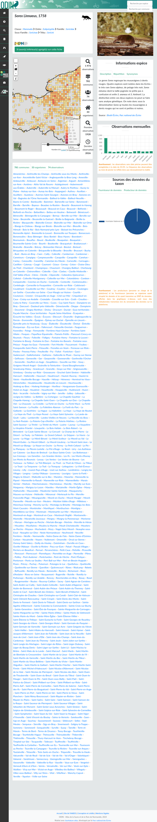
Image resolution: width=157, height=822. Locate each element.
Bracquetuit (49, 247)
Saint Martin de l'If (32, 682)
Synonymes (133, 74)
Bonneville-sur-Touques (48, 236)
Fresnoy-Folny (36, 362)
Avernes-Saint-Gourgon (68, 194)
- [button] (16, 73)
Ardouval (42, 181)
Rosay (16, 602)
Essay (68, 330)
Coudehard (68, 292)
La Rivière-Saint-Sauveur (71, 435)
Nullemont (20, 560)
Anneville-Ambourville (24, 181)
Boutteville (35, 247)
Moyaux (62, 546)
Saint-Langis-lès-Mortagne (51, 668)
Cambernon (62, 257)
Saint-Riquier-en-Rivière (46, 724)
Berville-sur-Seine (50, 219)
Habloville (28, 386)
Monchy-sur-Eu (53, 522)
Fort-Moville (50, 355)
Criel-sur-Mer (43, 302)
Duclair (68, 316)
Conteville (18, 288)
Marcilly (50, 501)
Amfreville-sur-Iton (22, 177)
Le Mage (17, 452)
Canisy (18, 264)
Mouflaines (62, 543)
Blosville (57, 229)
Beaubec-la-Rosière (73, 205)
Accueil (58, 813)
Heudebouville (68, 393)
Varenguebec (26, 790)
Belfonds (39, 212)
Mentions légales (103, 813)
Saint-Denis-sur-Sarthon (36, 626)
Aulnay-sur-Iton (49, 191)
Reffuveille (27, 592)
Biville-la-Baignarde (33, 222)
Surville (56, 755)
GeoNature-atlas (71, 820)
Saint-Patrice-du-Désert (63, 706)
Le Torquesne (53, 480)
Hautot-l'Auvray (21, 390)
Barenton (70, 201)
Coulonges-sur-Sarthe (62, 295)
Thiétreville (19, 766)
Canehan (86, 261)
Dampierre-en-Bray (72, 309)
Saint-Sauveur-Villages (49, 731)
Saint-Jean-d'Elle (65, 661)
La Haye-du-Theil (70, 424)
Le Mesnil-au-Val (70, 452)
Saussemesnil (30, 748)
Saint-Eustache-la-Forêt (52, 644)
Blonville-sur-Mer (42, 229)
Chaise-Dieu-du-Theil (25, 271)
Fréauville (45, 358)
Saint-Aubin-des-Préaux (72, 609)
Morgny (77, 536)
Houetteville (78, 400)
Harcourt (39, 386)
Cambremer (76, 257)
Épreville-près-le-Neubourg (49, 330)
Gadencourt (19, 365)
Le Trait (66, 480)
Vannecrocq (67, 787)
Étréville (40, 334)
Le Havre (71, 449)
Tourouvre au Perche (23, 776)
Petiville (55, 571)
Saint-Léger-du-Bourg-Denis (50, 672)
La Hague (86, 421)
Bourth (24, 247)
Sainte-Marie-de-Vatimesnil (72, 637)
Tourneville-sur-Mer (71, 773)
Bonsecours (68, 236)
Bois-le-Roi (84, 229)
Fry (60, 362)
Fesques (67, 341)
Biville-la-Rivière (53, 222)
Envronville (45, 327)
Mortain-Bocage (83, 539)
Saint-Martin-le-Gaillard (62, 689)
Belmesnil (28, 215)
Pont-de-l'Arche (53, 578)
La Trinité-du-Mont (31, 438)
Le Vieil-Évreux (34, 484)
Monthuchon (19, 529)
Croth (58, 306)
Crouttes (67, 306)
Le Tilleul (29, 480)
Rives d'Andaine (21, 595)
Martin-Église (65, 504)
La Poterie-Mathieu (47, 435)
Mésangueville (40, 515)
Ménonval (52, 511)
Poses (82, 581)
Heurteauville (33, 396)
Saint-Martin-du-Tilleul (30, 686)
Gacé (86, 362)
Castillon (30, 268)
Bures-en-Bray (20, 257)
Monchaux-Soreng (34, 522)
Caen (32, 257)
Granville (69, 379)
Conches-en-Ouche (70, 285)
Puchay (25, 585)
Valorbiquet (29, 787)
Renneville (61, 592)
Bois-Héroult (69, 229)
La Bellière (75, 407)
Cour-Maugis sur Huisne (33, 299)
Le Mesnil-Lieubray (50, 456)
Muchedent (74, 546)
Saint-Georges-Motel (61, 647)
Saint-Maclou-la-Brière (35, 675)
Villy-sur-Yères (75, 801)
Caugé (50, 268)
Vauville (82, 790)
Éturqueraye (52, 334)
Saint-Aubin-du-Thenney (25, 612)
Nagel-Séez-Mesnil (22, 550)
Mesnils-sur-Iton (41, 518)
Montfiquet (71, 525)
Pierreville (68, 574)
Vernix (70, 794)
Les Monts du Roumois (42, 473)
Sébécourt (54, 748)
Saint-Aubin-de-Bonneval (45, 609)
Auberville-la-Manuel (63, 187)
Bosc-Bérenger (20, 240)
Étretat (30, 334)
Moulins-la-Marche (80, 543)
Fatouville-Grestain (22, 337)
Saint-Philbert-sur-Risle (45, 710)
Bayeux (57, 205)
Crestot (74, 299)
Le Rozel (69, 463)
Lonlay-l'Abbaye (76, 487)
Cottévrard (54, 292)
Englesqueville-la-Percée (25, 327)
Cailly (40, 257)
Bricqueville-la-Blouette (36, 254)
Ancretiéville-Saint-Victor (47, 177)
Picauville (66, 571)
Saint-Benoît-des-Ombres (75, 612)
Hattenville (51, 386)
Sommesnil (30, 755)
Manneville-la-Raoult (75, 494)
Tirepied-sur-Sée (21, 769)
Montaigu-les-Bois (22, 525)
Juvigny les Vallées (58, 407)
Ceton (87, 268)
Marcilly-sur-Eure (65, 501)
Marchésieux (37, 501)
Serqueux (18, 752)
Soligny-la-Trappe (72, 752)
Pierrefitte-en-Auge (51, 574)
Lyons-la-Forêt (44, 491)
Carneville (76, 264)
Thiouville (31, 766)
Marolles (38, 504)
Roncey (62, 598)
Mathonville (19, 508)
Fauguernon (41, 337)
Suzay (65, 755)
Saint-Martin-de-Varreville (57, 682)
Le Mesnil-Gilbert (30, 456)
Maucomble (33, 508)
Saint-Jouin (82, 665)
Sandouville (60, 745)
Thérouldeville (65, 762)
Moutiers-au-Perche (46, 546)
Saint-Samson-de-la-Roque (63, 727)
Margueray (81, 501)
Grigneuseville (22, 383)
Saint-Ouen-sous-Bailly (25, 706)
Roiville (79, 595)
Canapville (62, 261)
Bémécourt (40, 215)
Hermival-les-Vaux (34, 393)
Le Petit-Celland (75, 459)
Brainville (76, 247)
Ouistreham (28, 564)
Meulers (56, 518)
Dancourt (18, 313)
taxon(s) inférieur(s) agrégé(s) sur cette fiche (39, 49)
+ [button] (16, 66)
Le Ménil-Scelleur (51, 452)
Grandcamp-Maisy (40, 379)
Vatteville (52, 790)
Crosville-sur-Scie (44, 306)
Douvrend (18, 316)
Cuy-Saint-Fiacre (52, 309)
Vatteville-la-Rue (67, 790)
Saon (70, 745)
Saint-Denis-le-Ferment (60, 623)
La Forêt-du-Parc (42, 421)
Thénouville (50, 762)
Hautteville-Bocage (60, 390)
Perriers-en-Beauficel (75, 567)
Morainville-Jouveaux (60, 536)
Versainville (81, 794)
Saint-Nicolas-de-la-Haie (47, 696)
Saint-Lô (17, 675)
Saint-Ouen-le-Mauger (56, 703)
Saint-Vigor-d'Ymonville (71, 741)
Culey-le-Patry (81, 306)
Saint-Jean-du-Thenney (63, 665)
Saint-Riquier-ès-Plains (72, 724)
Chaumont (71, 271)
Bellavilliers (73, 212)
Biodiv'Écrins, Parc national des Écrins (125, 115)
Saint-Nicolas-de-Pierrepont (76, 696)
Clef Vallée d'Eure (42, 278)
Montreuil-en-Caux (68, 532)
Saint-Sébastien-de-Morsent (77, 731)
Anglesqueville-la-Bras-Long (76, 177)
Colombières (25, 285)
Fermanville (75, 337)
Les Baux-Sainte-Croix (72, 466)
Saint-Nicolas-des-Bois (26, 699)
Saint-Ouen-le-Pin (79, 703)
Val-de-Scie (66, 783)
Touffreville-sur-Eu (49, 773)
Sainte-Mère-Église (47, 640)
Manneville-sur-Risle (23, 497)
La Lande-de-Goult (57, 428)
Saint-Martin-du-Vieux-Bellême (60, 686)
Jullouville (42, 407)
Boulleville (38, 243)
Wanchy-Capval (33, 804)
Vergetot (34, 794)
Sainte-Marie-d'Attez (46, 637)
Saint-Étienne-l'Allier (69, 640)
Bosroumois (77, 240)
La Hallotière (21, 424)
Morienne (35, 539)
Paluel (42, 567)
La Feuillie (81, 417)
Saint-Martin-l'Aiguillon (36, 689)
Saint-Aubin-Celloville (71, 605)
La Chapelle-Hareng (59, 410)
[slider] (48, 144)
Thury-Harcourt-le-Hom (50, 766)
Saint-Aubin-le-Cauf (50, 612)
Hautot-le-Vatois (39, 390)
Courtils (51, 299)
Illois (51, 403)
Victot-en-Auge (78, 797)
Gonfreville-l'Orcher (23, 372)
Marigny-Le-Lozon (22, 504)
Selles (64, 748)
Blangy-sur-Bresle (22, 229)
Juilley (32, 407)
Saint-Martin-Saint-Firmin (37, 693)
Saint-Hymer (21, 658)
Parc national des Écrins (102, 820)
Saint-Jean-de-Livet (45, 661)
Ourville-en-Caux (45, 564)
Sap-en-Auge (81, 745)
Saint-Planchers (72, 720)
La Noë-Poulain (72, 431)
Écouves (48, 323)
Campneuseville (46, 261)
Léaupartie (28, 442)
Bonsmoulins (82, 236)
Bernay (16, 219)
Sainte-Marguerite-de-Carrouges (55, 633)
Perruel (16, 571)
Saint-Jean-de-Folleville (69, 658)
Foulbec (77, 355)
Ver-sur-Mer (19, 797)
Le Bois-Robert (60, 442)
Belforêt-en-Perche (55, 212)
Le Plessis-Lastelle (38, 463)
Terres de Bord (29, 759)
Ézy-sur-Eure (67, 334)
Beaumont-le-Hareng (33, 208)
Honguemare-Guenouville (28, 400)
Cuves (39, 309)
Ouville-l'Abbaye (64, 564)
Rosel (24, 602)
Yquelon (56, 804)
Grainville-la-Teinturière (68, 376)
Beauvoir (28, 212)
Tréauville (45, 780)
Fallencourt (81, 334)
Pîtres (78, 574)
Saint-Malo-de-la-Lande (61, 675)
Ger (49, 369)
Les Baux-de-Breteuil (48, 466)
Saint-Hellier (41, 654)
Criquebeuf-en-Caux (62, 302)
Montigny (33, 529)
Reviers (72, 592)
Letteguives (19, 484)
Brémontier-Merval (43, 250)
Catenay (41, 268)
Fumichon (77, 362)
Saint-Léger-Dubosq (23, 672)
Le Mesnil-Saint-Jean (72, 456)
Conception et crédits (86, 813)
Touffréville (75, 769)
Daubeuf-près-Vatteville (37, 313)
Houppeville (19, 403)
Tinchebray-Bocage (74, 766)
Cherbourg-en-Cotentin (35, 275)
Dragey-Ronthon (33, 316)
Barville (38, 205)
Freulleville (51, 362)
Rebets (16, 592)
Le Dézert (79, 445)
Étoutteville (19, 334)
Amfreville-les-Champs (39, 174)
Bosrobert (64, 240)
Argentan (74, 181)
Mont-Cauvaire (41, 525)
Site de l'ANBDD (69, 813)
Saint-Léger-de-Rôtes (78, 668)
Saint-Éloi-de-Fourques (25, 633)
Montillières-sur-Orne (51, 529)
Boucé (27, 243)
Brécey (27, 250)
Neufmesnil (35, 553)
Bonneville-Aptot (74, 233)
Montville (42, 536)
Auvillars (27, 194)
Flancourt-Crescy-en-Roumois (70, 344)
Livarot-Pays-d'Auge (69, 484)
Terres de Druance (48, 759)
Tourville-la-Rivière (70, 776)
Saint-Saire (26, 727)
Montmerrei (29, 532)
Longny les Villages (46, 487)
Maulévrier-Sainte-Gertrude (55, 508)
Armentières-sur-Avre (24, 184)
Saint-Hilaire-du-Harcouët (62, 654)
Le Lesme (83, 449)
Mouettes (50, 543)
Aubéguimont (77, 184)
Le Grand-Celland (43, 449)
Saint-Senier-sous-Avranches (29, 734)
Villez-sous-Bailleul (56, 801)
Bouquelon (50, 243)
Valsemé (41, 787)
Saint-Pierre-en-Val (29, 720)
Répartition (119, 74)
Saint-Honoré (84, 654)
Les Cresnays (32, 470)
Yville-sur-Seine (70, 804)
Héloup (85, 390)
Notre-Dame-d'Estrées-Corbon (52, 557)
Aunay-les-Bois (67, 191)
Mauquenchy (78, 508)
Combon (38, 285)
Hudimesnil (33, 403)
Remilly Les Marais (44, 592)
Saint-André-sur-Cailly (47, 605)
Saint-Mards (19, 679)
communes (22, 167)
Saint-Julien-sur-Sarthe (24, 668)
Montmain (69, 529)
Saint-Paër (44, 706)
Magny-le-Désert (62, 491)
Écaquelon (82, 320)
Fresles (23, 362)
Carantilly (41, 264)
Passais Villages (54, 567)
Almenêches (19, 174)
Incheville (72, 403)
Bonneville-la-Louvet (23, 236)
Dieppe (70, 313)
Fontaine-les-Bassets (53, 351)
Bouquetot (63, 243)
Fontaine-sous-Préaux (77, 351)
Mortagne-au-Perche (62, 539)
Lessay (59, 473)
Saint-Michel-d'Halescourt (65, 693)
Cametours (18, 261)
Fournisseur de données (111, 190)
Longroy (62, 487)
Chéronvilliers (56, 275)
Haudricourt (77, 386)
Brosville (54, 254)
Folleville (26, 348)
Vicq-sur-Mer (61, 797)
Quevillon (44, 588)
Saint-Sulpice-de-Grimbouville (77, 734)
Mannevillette (43, 497)
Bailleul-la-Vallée (82, 198)
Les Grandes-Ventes (67, 470)
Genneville (39, 369)
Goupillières (74, 372)
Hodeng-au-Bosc (50, 396)
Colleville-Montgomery (60, 282)
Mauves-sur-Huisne (23, 511)
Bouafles (17, 243)
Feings (64, 337)
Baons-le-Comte (41, 201)
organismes (39, 167)
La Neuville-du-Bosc (52, 431)
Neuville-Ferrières (52, 553)
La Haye (34, 424)
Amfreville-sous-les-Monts (66, 174)
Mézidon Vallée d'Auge (73, 518)
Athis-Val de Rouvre (58, 184)
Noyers (87, 557)
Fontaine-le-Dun (32, 351)
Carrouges (18, 268)
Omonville (32, 560)
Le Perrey (60, 459)
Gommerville (72, 369)
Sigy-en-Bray (41, 752)
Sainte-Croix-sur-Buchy (54, 630)
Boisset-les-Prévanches (52, 233)
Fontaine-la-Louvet (70, 348)
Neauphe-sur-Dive (66, 550)
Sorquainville (44, 755)
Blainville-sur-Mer (32, 226)
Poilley (86, 574)
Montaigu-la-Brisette (74, 522)
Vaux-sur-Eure (20, 794)
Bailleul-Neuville (23, 201)
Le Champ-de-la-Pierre (60, 445)
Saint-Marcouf (82, 675)
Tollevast (49, 769)
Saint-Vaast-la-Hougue (45, 741)
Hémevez (18, 393)
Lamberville (82, 428)
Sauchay (17, 748)
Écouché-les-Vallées (23, 323)
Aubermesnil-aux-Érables (26, 187)
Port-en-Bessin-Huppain (64, 581)
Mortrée (19, 543)
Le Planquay (21, 463)
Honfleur (86, 396)
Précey (16, 585)
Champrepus (57, 271)
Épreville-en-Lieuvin (23, 330)
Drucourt (57, 316)
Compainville (51, 285)
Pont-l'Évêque (70, 578)
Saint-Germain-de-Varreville (41, 651)
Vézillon (49, 797)
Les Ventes (69, 473)
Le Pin (89, 459)
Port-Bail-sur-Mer (41, 581)
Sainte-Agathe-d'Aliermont (63, 626)
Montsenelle (29, 536)
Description (106, 74)
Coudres (34, 295)
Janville (23, 407)
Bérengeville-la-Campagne (74, 215)
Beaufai (17, 208)
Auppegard (82, 191)
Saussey (43, 748)
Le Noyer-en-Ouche (44, 459)
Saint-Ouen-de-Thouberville (54, 699)
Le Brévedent (77, 442)
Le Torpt (40, 480)
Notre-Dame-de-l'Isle (24, 557)
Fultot (67, 362)
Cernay (78, 268)
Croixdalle (28, 306)
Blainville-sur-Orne (52, 226)
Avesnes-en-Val (31, 198)
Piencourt (78, 571)
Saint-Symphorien (81, 738)
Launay (55, 438)
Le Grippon (59, 449)
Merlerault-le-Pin (67, 511)
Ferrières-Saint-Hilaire (50, 341)
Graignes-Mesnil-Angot (43, 376)
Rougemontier (36, 602)
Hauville (76, 390)
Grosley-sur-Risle (51, 383)
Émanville (70, 323)
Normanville (79, 553)
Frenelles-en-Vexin (61, 358)
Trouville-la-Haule (22, 783)
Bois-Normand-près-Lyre (25, 233)
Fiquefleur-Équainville (24, 344)
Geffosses (27, 369)
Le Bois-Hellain (43, 442)
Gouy (26, 376)
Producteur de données (137, 190)
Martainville (50, 504)
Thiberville (79, 762)
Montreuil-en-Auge (47, 532)
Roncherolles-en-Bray (79, 598)
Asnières (41, 184)
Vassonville (40, 790)
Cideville (69, 275)
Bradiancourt (63, 247)
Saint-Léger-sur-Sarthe (77, 672)
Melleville (40, 511)
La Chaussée (68, 414)
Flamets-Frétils (45, 344)
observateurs (57, 167)
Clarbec (86, 275)
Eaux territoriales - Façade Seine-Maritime (54, 320)
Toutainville (32, 780)
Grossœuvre (68, 383)
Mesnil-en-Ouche (58, 515)
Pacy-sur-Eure (29, 567)
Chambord (43, 271)
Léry (78, 463)
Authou (17, 194)
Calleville (49, 257)
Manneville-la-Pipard (51, 494)
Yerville (46, 804)
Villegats (40, 801)
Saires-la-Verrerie (43, 745)
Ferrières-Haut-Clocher (25, 341)
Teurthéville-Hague (32, 762)
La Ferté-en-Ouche (23, 417)
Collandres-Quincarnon (25, 282)
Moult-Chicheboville (23, 546)
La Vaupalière (67, 438)
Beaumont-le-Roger (56, 208)
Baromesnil (26, 205)
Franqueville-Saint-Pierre (25, 358)
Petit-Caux (43, 571)
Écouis (38, 323)
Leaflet (63, 150)
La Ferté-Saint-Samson (62, 417)
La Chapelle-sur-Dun (31, 414)
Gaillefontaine (34, 365)
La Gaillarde (59, 421)
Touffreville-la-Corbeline (25, 773)
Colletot (43, 282)
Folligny (36, 348)
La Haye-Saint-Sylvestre (34, 428)
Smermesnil (56, 752)
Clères (56, 278)
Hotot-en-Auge (50, 400)
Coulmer (44, 295)
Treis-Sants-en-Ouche (63, 780)
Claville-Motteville (22, 278)
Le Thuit (75, 477)
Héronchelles (52, 393)
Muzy (85, 546)
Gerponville (58, 369)
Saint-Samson (41, 727)
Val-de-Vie (79, 783)
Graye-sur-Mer (84, 379)
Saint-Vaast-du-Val (22, 741)
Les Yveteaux (32, 477)
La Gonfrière (73, 421)
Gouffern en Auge (57, 372)
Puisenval (36, 585)
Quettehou (67, 585)
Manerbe (34, 494)
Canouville (28, 264)
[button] (16, 70)
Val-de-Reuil (52, 783)
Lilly (55, 484)
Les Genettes (48, 470)
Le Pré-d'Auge (56, 463)
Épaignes (57, 327)
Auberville (46, 187)
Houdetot (65, 400)
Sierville (29, 752)
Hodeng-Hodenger (70, 396)
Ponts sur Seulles (21, 581)
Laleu (72, 428)
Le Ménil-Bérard (32, 452)
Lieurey (47, 484)
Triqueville (81, 780)
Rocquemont (54, 595)
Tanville (74, 755)
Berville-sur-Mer (30, 219)
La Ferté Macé (42, 417)
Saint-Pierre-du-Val (40, 717)
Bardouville (57, 201)
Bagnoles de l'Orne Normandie (56, 198)
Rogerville (69, 595)
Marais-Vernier (59, 497)
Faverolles (54, 337)
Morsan (45, 539)
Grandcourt (57, 379)
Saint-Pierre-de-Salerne (41, 713)
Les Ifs (82, 470)
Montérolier (57, 525)
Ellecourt (58, 323)
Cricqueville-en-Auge (24, 302)
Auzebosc (50, 194)
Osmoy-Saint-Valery (69, 560)
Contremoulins (45, 288)
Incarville (60, 403)
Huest (44, 403)
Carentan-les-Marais (58, 264)
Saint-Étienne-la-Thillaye (25, 644)
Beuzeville (66, 219)
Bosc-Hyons (51, 240)
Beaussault (73, 208)
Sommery (18, 755)
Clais (77, 275)
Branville (17, 250)
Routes (48, 602)
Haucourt (64, 386)
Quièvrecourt (57, 588)
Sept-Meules (76, 748)
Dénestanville (58, 313)
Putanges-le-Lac (51, 585)
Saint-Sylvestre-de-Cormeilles (54, 738)
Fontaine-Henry (50, 348)
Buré (82, 254)
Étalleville (78, 330)
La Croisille (82, 414)
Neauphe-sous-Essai (44, 550)
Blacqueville (70, 222)
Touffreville (62, 769)
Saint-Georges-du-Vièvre (36, 647)
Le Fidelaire (26, 449)
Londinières (29, 487)
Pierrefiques (33, 574)
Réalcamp (79, 588)
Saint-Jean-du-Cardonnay (36, 665)
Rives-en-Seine (39, 595)
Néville (66, 553)
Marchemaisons (21, 501)
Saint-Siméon (52, 734)
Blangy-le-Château (73, 226)
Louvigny (30, 491)
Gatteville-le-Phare (64, 365)
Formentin (36, 355)
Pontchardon (36, 578)
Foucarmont (65, 355)
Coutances (62, 299)
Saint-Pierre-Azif (67, 710)
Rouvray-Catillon (62, 602)
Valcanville (38, 783)
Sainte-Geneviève (77, 630)
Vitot (86, 801)
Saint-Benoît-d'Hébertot (25, 616)
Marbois (73, 497)
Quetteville (80, 585)
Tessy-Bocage (66, 759)
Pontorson (84, 578)
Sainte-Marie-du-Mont (24, 640)
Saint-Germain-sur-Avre (70, 651)
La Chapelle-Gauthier (36, 410)
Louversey (18, 491)
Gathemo (48, 365)
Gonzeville (40, 372)
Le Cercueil (41, 445)
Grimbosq (36, 383)
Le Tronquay (78, 480)
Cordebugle (60, 288)
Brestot (58, 250)
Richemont (83, 592)
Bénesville (53, 215)
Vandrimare (53, 787)
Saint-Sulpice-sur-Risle (26, 738)
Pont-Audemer (20, 578)
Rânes (69, 588)
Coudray (23, 295)
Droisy (47, 316)
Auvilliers (38, 194)
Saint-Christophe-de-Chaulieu (55, 616)
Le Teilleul (46, 477)
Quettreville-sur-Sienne (25, 588)
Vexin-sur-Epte (35, 797)
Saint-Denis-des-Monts (34, 623)
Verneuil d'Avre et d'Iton (52, 794)
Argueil (84, 181)
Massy (77, 504)
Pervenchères (29, 571)
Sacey (76, 602)
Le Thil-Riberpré (61, 477)
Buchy (75, 254)
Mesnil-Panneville (22, 518)
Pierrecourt (19, 574)
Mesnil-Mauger (76, 515)
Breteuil (68, 250)
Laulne (46, 438)
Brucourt (65, 254)
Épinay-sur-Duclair (73, 327)
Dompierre (81, 313)
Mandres (23, 494)
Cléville (65, 278)
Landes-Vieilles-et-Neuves (26, 431)
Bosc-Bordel (36, 240)
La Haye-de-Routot (49, 424)
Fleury (16, 348)
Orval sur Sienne (48, 560)
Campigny (31, 261)
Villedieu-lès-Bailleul (23, 801)
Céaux (70, 268)
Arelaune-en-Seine (58, 181)
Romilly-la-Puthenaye (24, 598)
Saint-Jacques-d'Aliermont (42, 658)
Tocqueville (37, 769)
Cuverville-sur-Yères (23, 309)
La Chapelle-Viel (52, 414)
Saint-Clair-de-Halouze (37, 619)
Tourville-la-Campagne (47, 776)
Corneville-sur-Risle (37, 292)
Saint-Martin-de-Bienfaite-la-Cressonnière (49, 679)
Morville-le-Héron (34, 543)
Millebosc (18, 522)
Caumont (60, 268)
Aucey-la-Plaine (32, 191)
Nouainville (76, 557)
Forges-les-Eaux (21, 355)
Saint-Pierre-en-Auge (62, 717)
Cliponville (76, 278)
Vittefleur (18, 804)
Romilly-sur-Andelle (47, 598)
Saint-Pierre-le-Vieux (51, 720)
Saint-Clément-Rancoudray (64, 619)
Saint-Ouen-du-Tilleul (32, 703)
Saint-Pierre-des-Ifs (65, 713)
